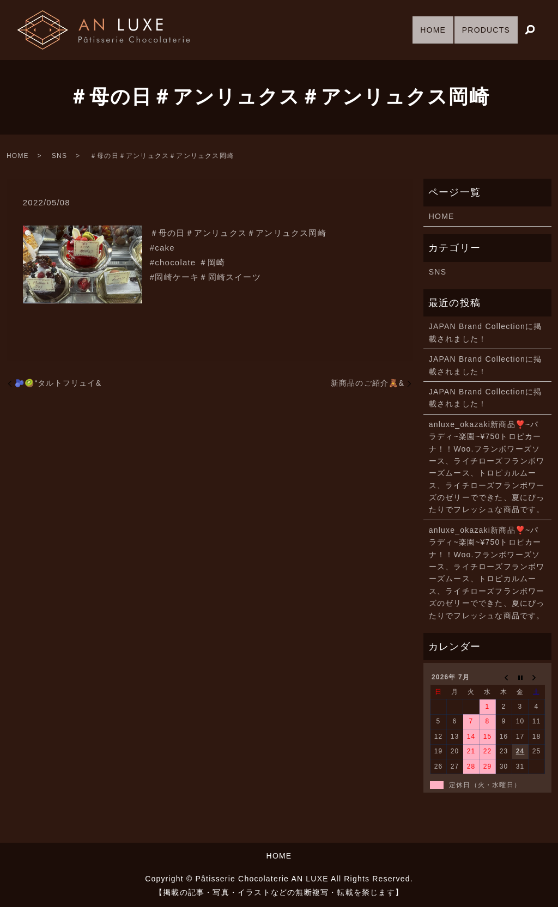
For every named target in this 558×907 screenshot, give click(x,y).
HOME (422, 29)
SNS (59, 156)
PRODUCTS (482, 29)
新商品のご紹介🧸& (367, 383)
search (529, 30)
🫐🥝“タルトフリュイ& (58, 383)
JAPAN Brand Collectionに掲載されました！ (485, 332)
